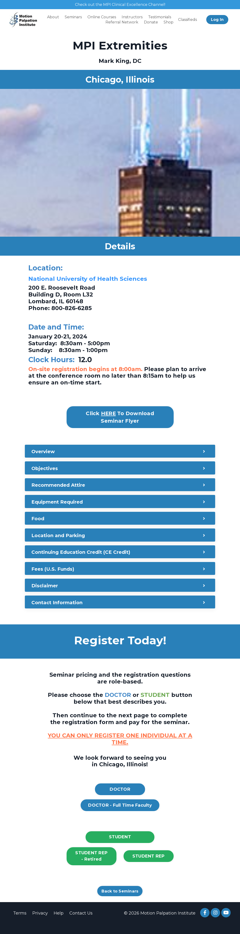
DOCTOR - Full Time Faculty (120, 814)
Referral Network (121, 23)
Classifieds (187, 20)
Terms (19, 922)
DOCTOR (120, 798)
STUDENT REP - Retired (91, 865)
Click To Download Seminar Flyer (120, 418)
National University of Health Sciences (98, 279)
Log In (217, 20)
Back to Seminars (119, 900)
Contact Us (80, 922)
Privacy (40, 922)
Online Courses (101, 17)
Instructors (132, 17)
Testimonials (159, 17)
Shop (168, 23)
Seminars (73, 17)
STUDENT (120, 846)
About (53, 17)
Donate (151, 23)
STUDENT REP (148, 865)
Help (58, 922)
